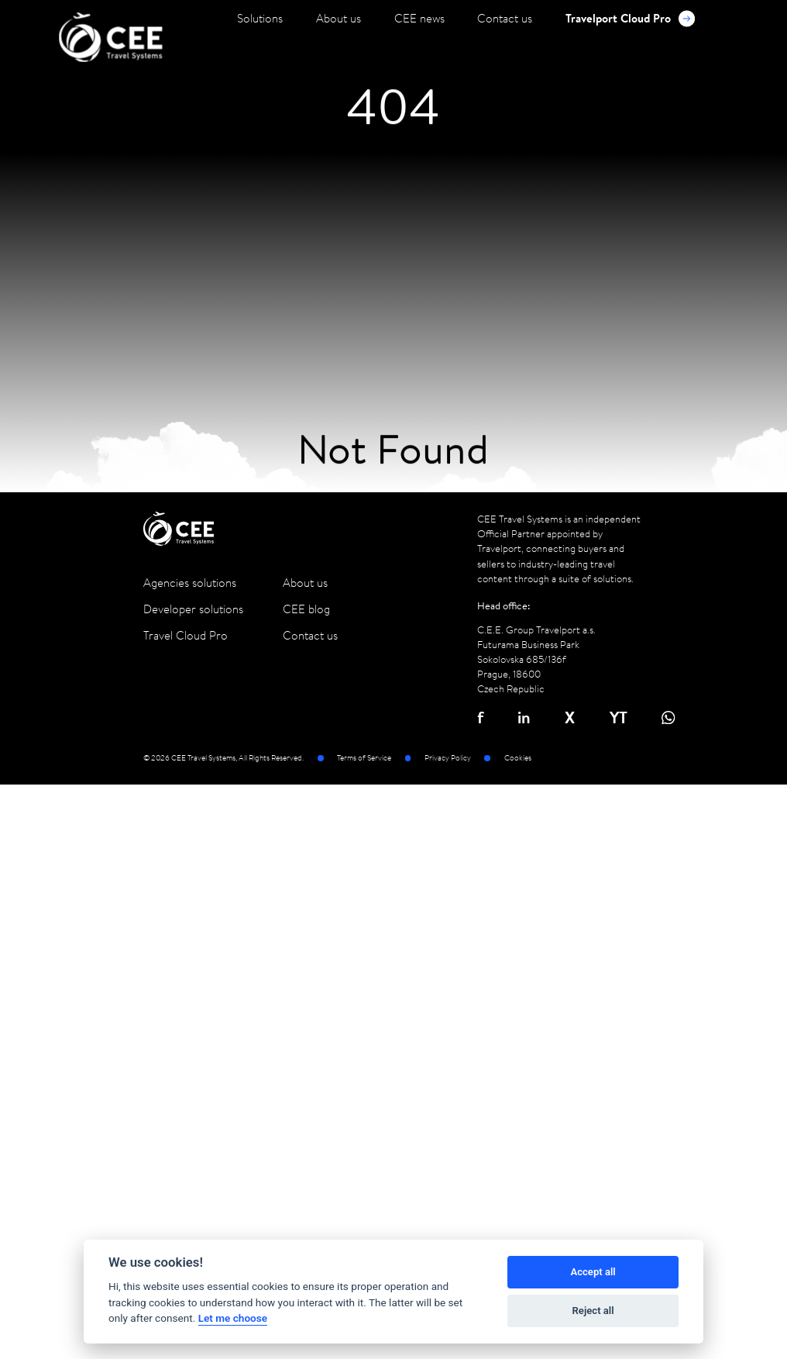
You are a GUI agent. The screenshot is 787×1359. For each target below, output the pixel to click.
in (524, 717)
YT (618, 717)
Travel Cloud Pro (185, 635)
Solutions (260, 18)
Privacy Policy (447, 758)
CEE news (419, 18)
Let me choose (232, 1318)
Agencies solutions (189, 582)
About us (338, 18)
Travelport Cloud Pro (630, 18)
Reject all (593, 1310)
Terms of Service (364, 758)
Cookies (517, 758)
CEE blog (306, 609)
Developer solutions (193, 609)
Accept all (592, 1272)
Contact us (504, 18)
